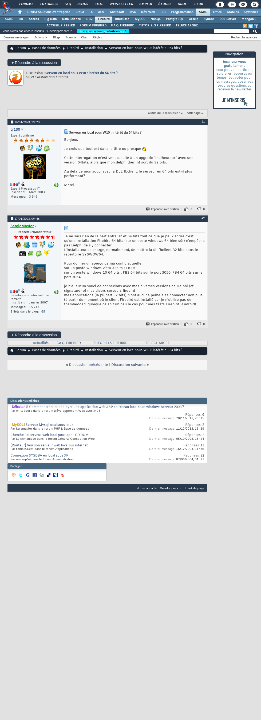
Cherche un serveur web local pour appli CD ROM (49, 435)
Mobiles (233, 12)
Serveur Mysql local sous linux (49, 425)
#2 (203, 218)
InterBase (122, 19)
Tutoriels (48, 4)
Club (198, 4)
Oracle (193, 19)
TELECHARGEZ (187, 25)
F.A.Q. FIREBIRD (123, 25)
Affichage (194, 113)
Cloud (80, 12)
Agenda (71, 37)
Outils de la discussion (164, 113)
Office (217, 12)
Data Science (71, 19)
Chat (99, 4)
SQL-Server (227, 19)
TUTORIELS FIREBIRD (155, 25)
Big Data (50, 19)
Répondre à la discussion (34, 62)
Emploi (145, 4)
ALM (101, 12)
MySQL (140, 19)
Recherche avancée (244, 37)
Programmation (182, 12)
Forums (26, 4)
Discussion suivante (128, 365)
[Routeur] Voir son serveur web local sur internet (49, 445)
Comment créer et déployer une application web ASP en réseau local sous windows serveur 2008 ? (106, 407)
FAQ (67, 4)
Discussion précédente (88, 365)
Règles (97, 37)
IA (91, 12)
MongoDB (249, 19)
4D (21, 19)
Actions (39, 37)
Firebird (104, 19)
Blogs (82, 4)
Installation (94, 48)
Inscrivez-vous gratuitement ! (103, 31)
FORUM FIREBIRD (93, 25)
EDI (163, 12)
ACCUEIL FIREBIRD (60, 25)
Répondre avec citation (163, 209)
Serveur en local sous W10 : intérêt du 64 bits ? (81, 73)
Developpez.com (171, 488)
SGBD (203, 12)
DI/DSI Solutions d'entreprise (48, 12)
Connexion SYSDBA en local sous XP (39, 456)
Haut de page (194, 488)
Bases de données (46, 48)
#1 (203, 121)
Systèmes (251, 12)
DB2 (89, 19)
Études (164, 4)
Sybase (209, 19)
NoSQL (156, 19)
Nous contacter (147, 488)
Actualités (41, 343)
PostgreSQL (174, 19)
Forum (20, 48)
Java (132, 12)
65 (43, 312)
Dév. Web (148, 12)
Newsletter (121, 4)
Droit (182, 4)
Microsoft (117, 12)
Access (34, 19)
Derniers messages (16, 37)
